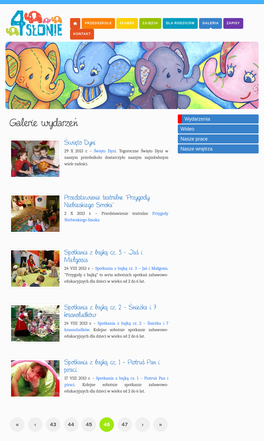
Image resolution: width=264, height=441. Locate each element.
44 (71, 425)
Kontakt (82, 34)
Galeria (210, 23)
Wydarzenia (197, 119)
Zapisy (233, 23)
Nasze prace (194, 139)
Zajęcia (150, 23)
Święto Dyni (105, 151)
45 (89, 425)
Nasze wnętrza (196, 149)
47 (124, 425)
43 (53, 425)
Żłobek (127, 23)
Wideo (187, 129)
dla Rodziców (180, 23)
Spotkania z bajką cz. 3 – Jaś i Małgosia (131, 268)
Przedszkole (98, 23)
